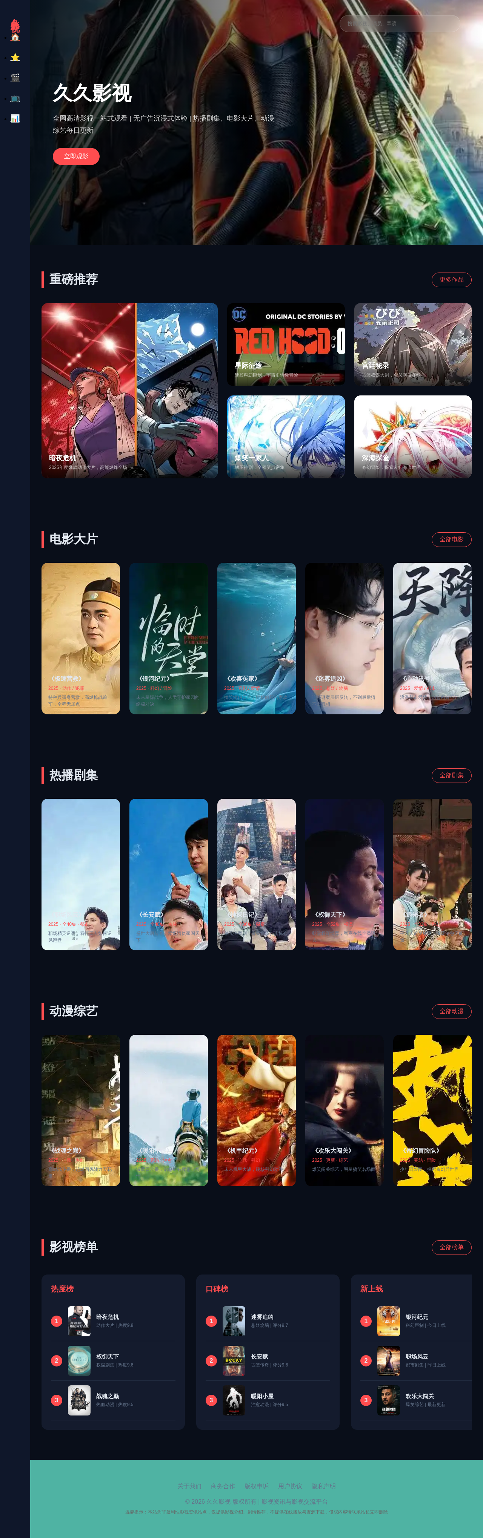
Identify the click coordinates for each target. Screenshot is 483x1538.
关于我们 (189, 1486)
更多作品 (452, 279)
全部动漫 (452, 1011)
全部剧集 (452, 775)
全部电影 (452, 539)
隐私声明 (324, 1486)
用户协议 (290, 1486)
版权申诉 (257, 1486)
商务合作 (223, 1486)
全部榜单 (452, 1247)
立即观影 (76, 156)
